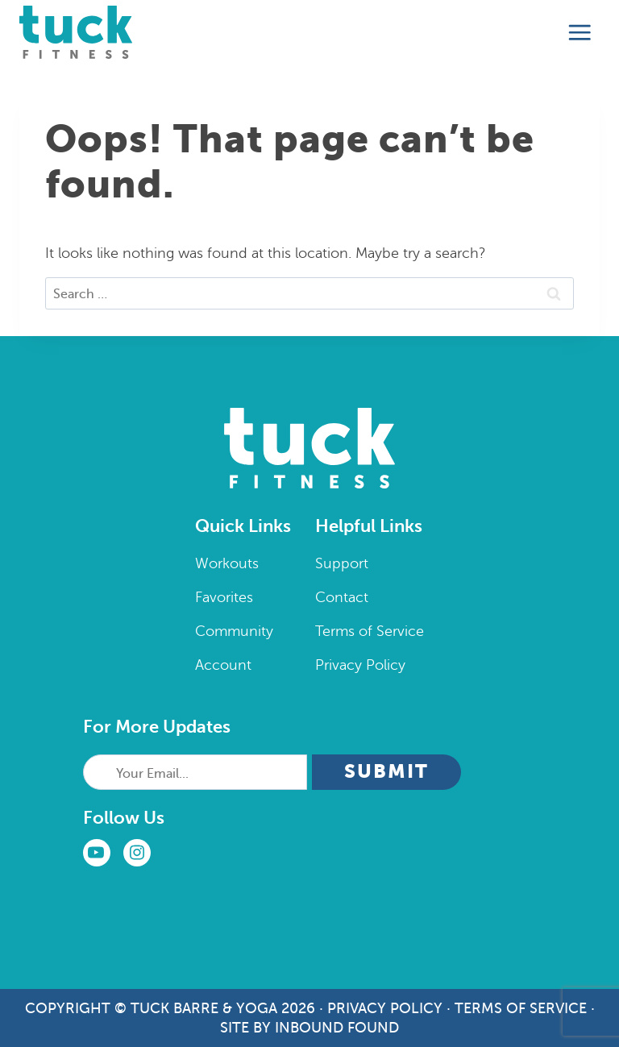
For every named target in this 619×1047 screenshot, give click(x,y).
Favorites (224, 597)
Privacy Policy (360, 665)
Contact (341, 597)
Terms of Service (369, 631)
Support (341, 563)
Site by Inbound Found (309, 1028)
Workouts (227, 563)
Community (234, 631)
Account (223, 665)
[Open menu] (580, 33)
